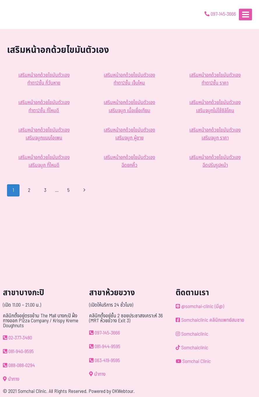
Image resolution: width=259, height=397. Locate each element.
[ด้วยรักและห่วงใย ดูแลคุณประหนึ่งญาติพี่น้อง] (21, 14)
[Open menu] (245, 14)
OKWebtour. (123, 391)
